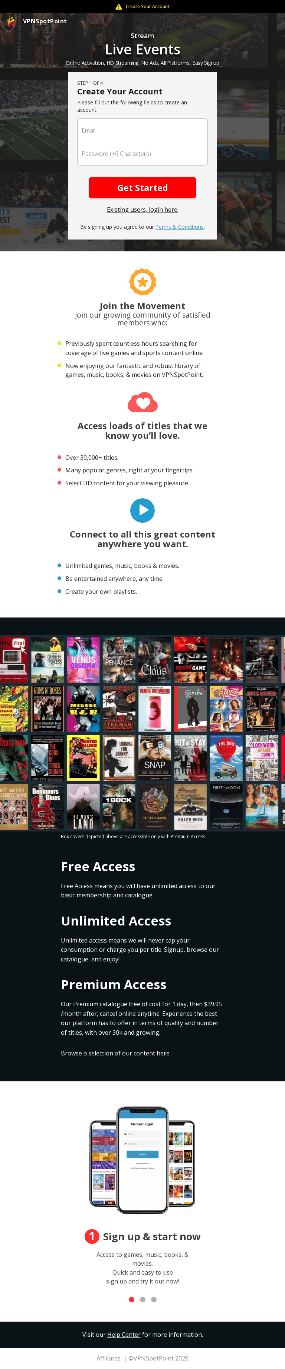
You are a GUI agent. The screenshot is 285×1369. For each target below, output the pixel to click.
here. (164, 1053)
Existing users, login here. (142, 209)
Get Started (142, 187)
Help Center (124, 1334)
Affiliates (108, 1358)
